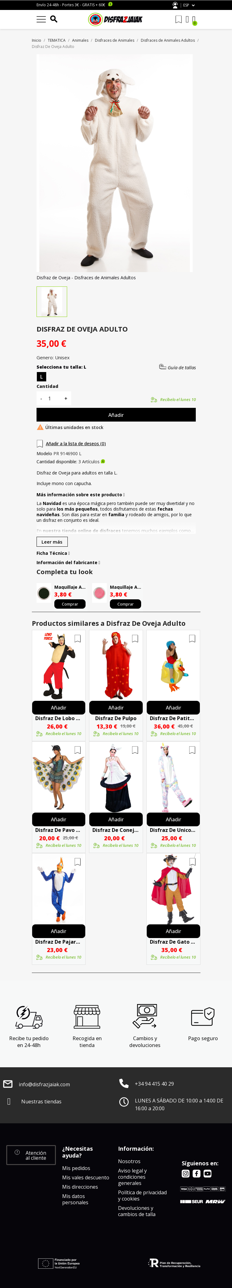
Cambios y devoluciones (144, 1042)
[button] (31, 1155)
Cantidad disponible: (57, 462)
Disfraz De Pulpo (115, 718)
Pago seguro (203, 1038)
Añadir (116, 415)
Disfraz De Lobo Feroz (58, 718)
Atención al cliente (175, 5)
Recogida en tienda (87, 1042)
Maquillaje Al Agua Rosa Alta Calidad (126, 587)
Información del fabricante (68, 562)
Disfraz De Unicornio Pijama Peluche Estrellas (173, 830)
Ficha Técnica (53, 553)
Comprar (70, 604)
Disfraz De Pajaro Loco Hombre (58, 941)
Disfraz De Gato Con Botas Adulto (173, 941)
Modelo (44, 453)
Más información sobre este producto (81, 495)
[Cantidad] (53, 398)
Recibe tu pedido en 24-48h (29, 1042)
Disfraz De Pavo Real (58, 830)
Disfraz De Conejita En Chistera (116, 830)
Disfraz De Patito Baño (173, 718)
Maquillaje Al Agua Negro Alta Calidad (70, 587)
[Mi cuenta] (187, 19)
